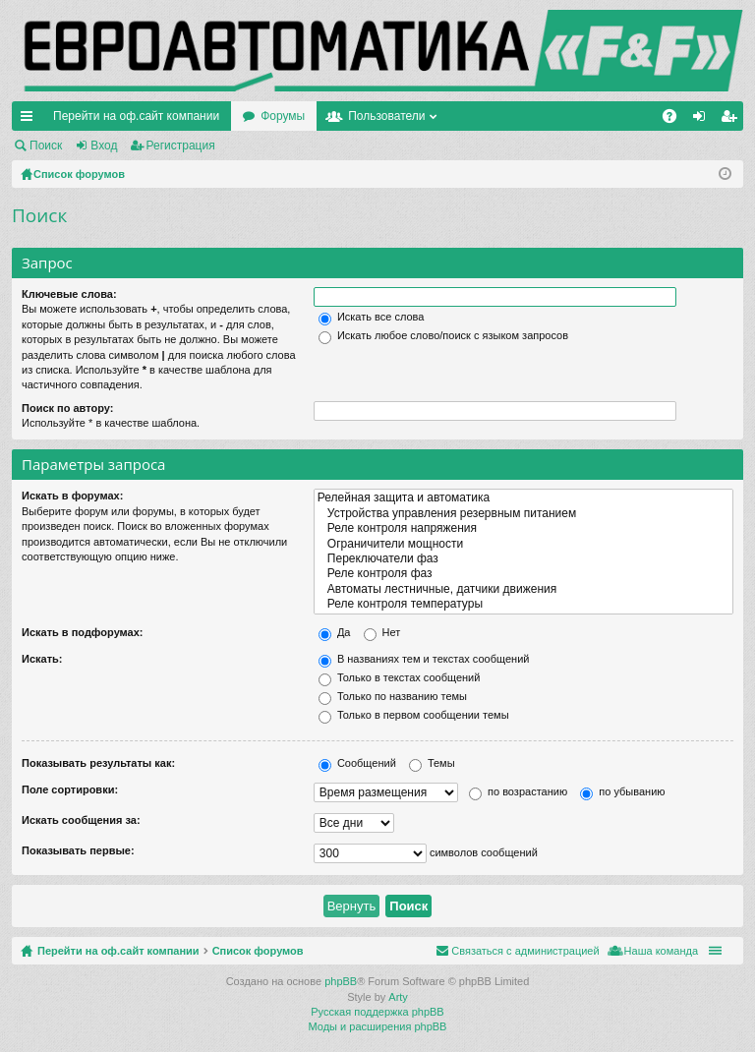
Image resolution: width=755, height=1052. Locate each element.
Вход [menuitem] (703, 120)
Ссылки (30, 120)
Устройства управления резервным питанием (523, 513)
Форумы (283, 116)
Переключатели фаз (523, 559)
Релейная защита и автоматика (523, 498)
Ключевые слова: (69, 294)
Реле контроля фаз (523, 573)
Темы (432, 763)
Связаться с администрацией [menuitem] (525, 951)
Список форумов (258, 951)
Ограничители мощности (523, 544)
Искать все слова (372, 316)
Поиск (45, 145)
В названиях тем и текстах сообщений (424, 659)
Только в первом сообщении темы (414, 715)
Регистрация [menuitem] (732, 120)
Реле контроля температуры (523, 604)
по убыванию (622, 791)
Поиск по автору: (67, 408)
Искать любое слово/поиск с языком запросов (443, 335)
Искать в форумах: (72, 495)
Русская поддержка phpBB (377, 1012)
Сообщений (357, 763)
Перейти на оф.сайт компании (136, 116)
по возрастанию (518, 791)
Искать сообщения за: (81, 820)
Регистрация (180, 145)
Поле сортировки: (70, 789)
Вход (103, 145)
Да (335, 632)
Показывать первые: (78, 850)
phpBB (340, 981)
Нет (382, 632)
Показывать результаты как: (98, 763)
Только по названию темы (393, 696)
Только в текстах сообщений (400, 677)
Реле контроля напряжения (523, 528)
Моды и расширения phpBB (378, 1026)
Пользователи (386, 116)
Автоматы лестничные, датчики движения (523, 589)
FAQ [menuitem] (676, 120)
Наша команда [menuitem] (661, 951)
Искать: (42, 659)
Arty (398, 997)
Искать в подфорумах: (83, 632)
